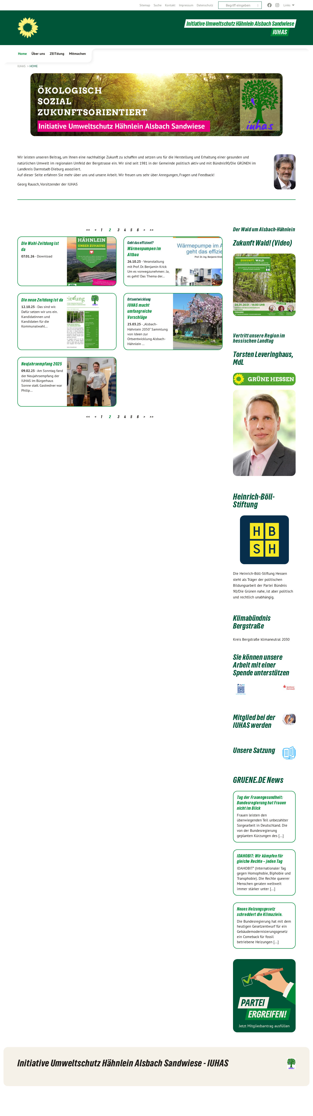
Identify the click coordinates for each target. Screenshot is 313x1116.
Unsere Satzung (245, 777)
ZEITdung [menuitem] (57, 53)
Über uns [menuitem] (38, 53)
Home (34, 66)
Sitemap (145, 5)
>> (151, 230)
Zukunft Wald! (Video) (254, 246)
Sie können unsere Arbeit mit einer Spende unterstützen (260, 676)
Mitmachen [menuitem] (77, 53)
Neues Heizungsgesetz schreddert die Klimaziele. (260, 938)
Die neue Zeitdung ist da (42, 300)
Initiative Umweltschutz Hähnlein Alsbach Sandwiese (237, 23)
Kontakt (170, 5)
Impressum (186, 5)
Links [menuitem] (286, 5)
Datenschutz (205, 5)
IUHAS (21, 66)
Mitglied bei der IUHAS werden (250, 740)
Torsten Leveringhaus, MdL (261, 365)
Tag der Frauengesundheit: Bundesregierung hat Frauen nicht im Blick (261, 829)
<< (88, 230)
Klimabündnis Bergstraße (254, 629)
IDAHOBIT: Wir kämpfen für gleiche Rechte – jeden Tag (260, 885)
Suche (157, 5)
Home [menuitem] (22, 53)
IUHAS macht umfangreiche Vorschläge (139, 311)
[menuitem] (145, 5)
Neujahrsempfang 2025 (41, 364)
